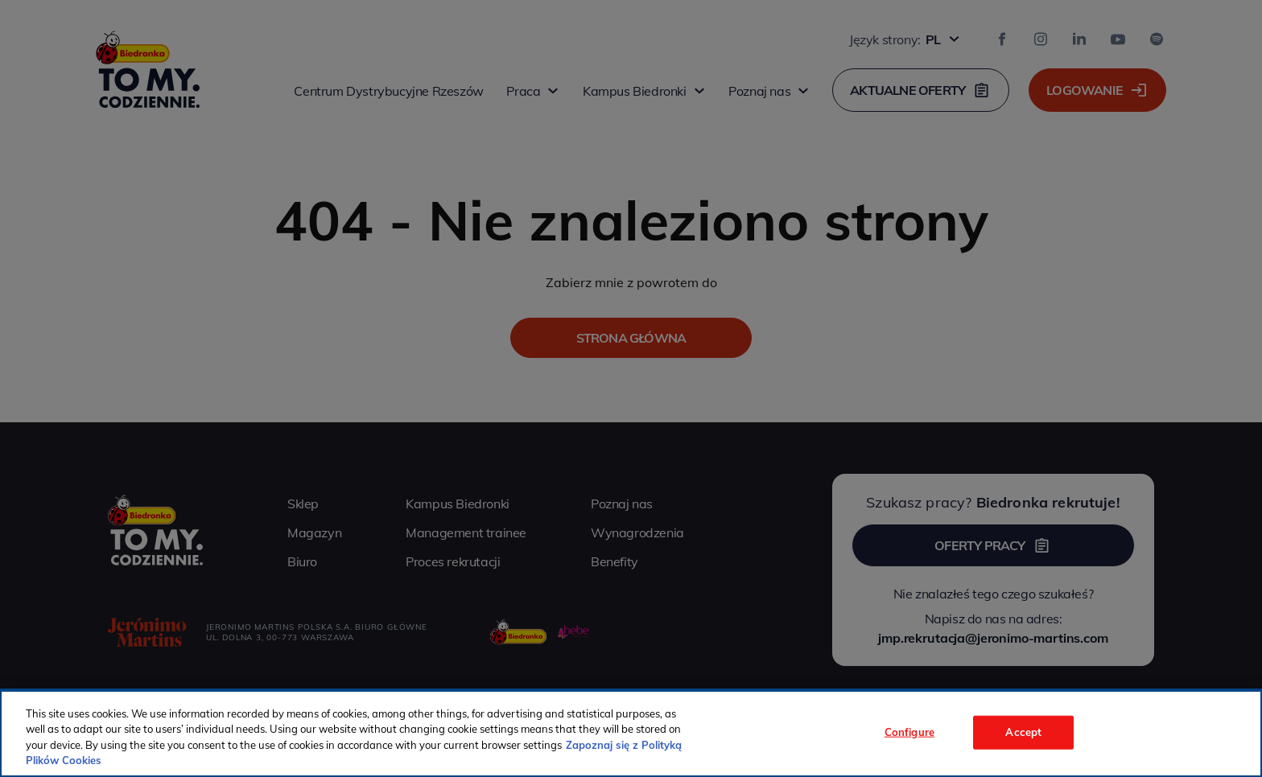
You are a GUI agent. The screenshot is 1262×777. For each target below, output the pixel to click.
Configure (909, 732)
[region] (631, 733)
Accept (1023, 732)
